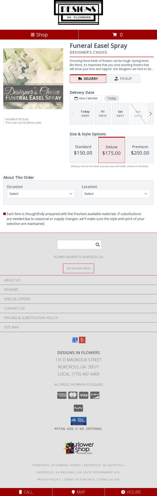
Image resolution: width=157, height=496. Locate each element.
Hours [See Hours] (131, 492)
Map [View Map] (78, 492)
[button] (78, 421)
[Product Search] (79, 244)
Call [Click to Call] (26, 492)
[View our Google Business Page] (75, 342)
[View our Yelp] (82, 342)
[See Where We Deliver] (78, 268)
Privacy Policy (49, 479)
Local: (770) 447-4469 (78, 374)
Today (112, 98)
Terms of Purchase (79, 479)
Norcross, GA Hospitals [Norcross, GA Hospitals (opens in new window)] (104, 465)
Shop (39, 34)
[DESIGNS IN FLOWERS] (78, 24)
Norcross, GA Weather (55, 472)
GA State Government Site (99, 472)
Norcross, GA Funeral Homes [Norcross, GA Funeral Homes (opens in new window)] (57, 465)
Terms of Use (109, 479)
